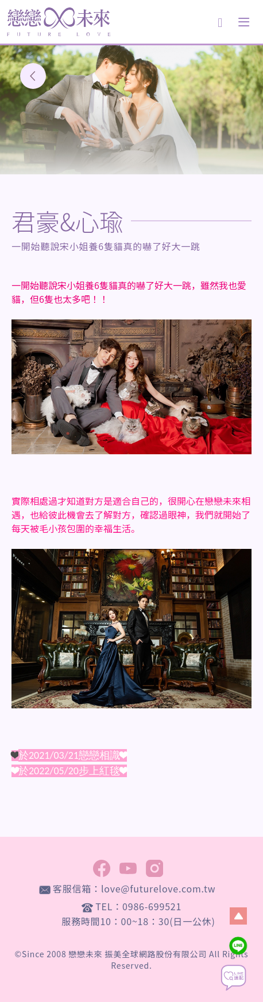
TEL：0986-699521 (138, 906)
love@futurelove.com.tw (158, 888)
